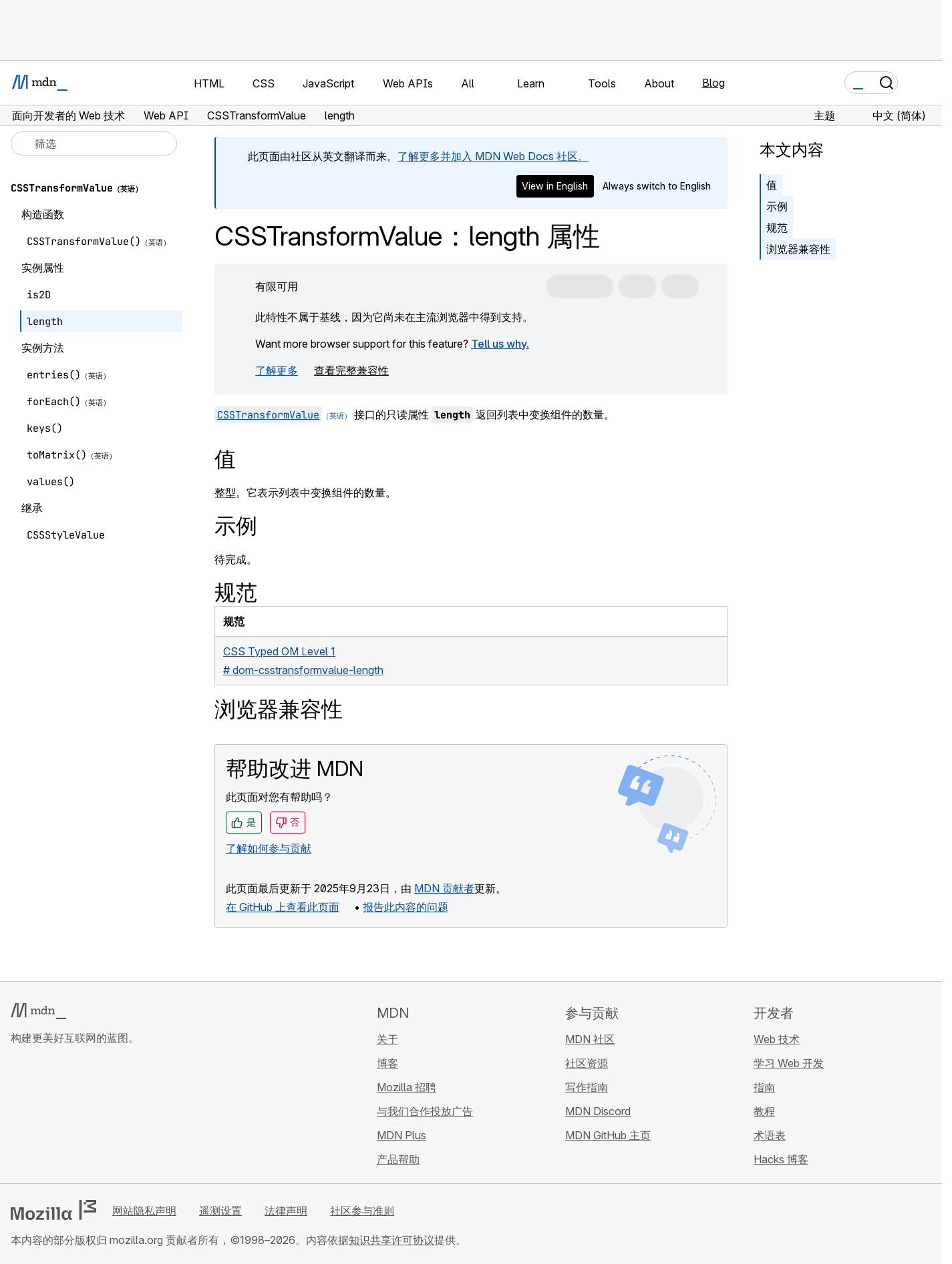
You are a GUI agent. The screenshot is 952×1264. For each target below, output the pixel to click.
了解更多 (276, 370)
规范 (777, 227)
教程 (764, 1111)
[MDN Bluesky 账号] (43, 1117)
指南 (764, 1087)
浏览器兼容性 (798, 249)
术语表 (770, 1135)
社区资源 (586, 1063)
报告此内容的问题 (405, 907)
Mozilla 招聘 (406, 1087)
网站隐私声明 (144, 1210)
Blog (713, 82)
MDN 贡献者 (444, 888)
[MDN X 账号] (67, 1117)
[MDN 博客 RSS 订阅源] (115, 1117)
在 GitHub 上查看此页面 (282, 907)
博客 (387, 1063)
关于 (387, 1039)
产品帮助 (398, 1159)
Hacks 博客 (781, 1159)
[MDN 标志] (38, 1011)
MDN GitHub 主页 (608, 1135)
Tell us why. (500, 343)
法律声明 (286, 1210)
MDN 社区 (590, 1039)
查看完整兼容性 (351, 370)
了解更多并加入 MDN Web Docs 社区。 (493, 156)
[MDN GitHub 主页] (19, 1117)
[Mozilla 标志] (53, 1210)
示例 (777, 206)
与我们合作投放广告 (425, 1111)
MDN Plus (401, 1135)
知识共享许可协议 (391, 1240)
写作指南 (586, 1087)
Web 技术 (777, 1039)
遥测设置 (220, 1210)
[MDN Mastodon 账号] (91, 1117)
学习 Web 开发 (789, 1063)
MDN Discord (598, 1111)
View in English (555, 186)
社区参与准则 (362, 1210)
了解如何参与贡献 (268, 848)
